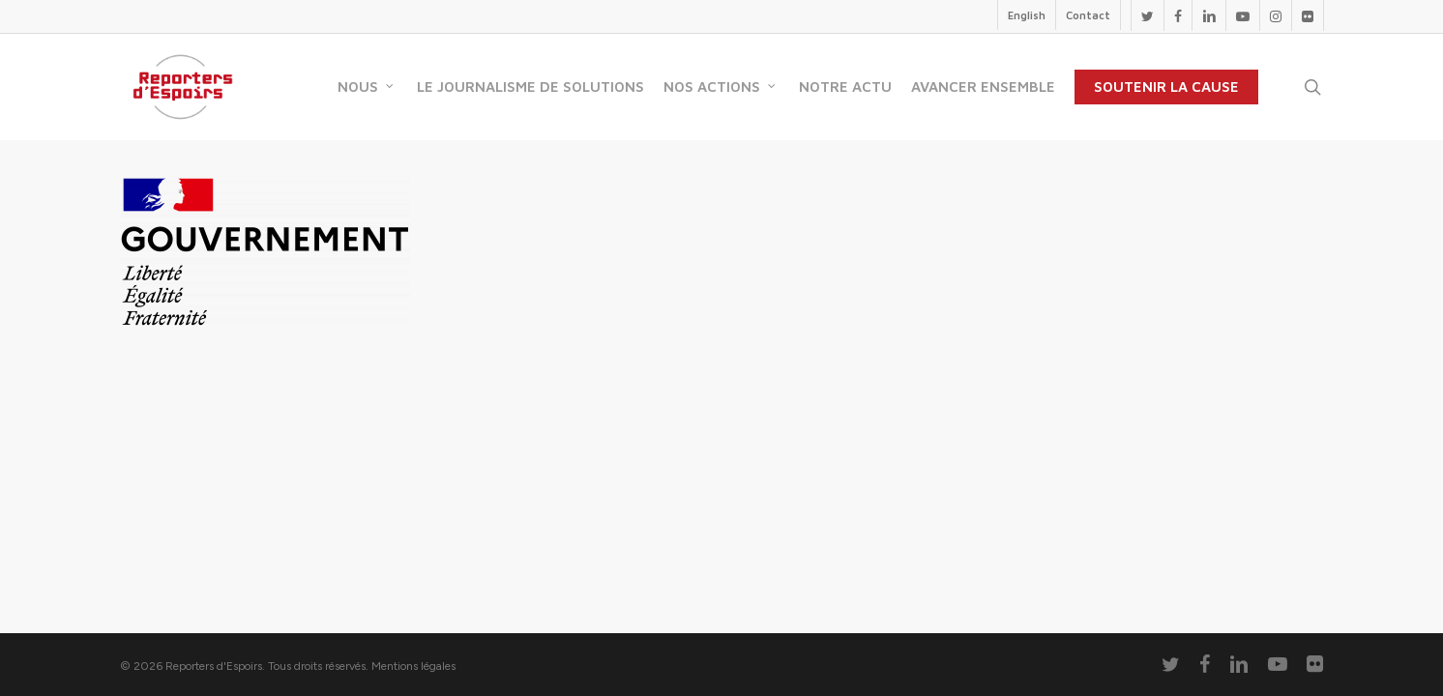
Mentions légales (413, 666)
